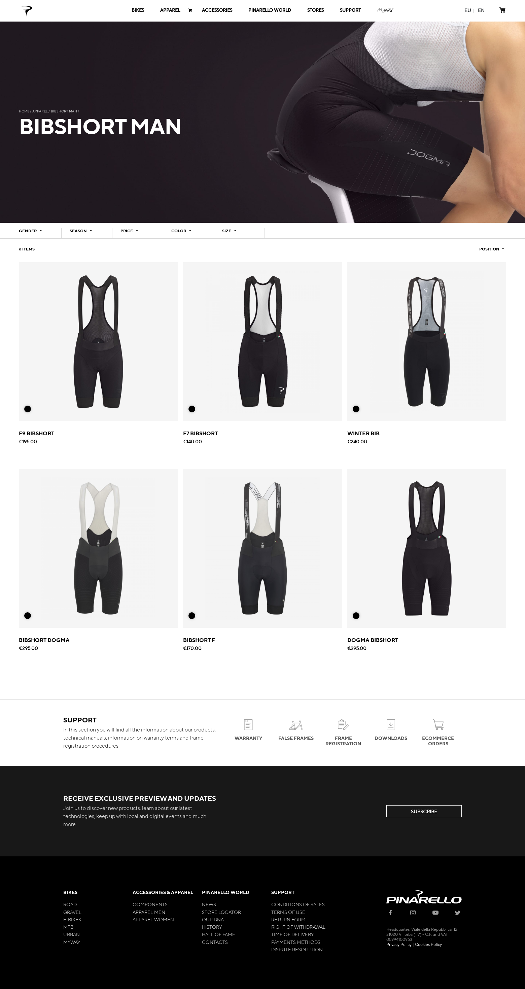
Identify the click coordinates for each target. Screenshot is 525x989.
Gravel (72, 912)
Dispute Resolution (297, 949)
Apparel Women (153, 919)
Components (150, 904)
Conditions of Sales (298, 904)
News (209, 904)
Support (282, 892)
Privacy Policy (399, 944)
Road (70, 904)
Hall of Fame (218, 934)
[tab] (36, 233)
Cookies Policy (428, 944)
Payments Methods (295, 942)
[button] (467, 10)
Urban (71, 934)
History (212, 927)
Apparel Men (149, 912)
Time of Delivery (292, 934)
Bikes (70, 892)
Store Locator (221, 912)
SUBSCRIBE (424, 811)
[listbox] (30, 411)
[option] (27, 409)
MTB (68, 927)
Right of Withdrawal (298, 927)
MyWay (71, 942)
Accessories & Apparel (163, 892)
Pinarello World (225, 892)
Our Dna (213, 919)
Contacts (215, 942)
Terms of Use (288, 912)
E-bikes (72, 919)
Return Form (288, 919)
